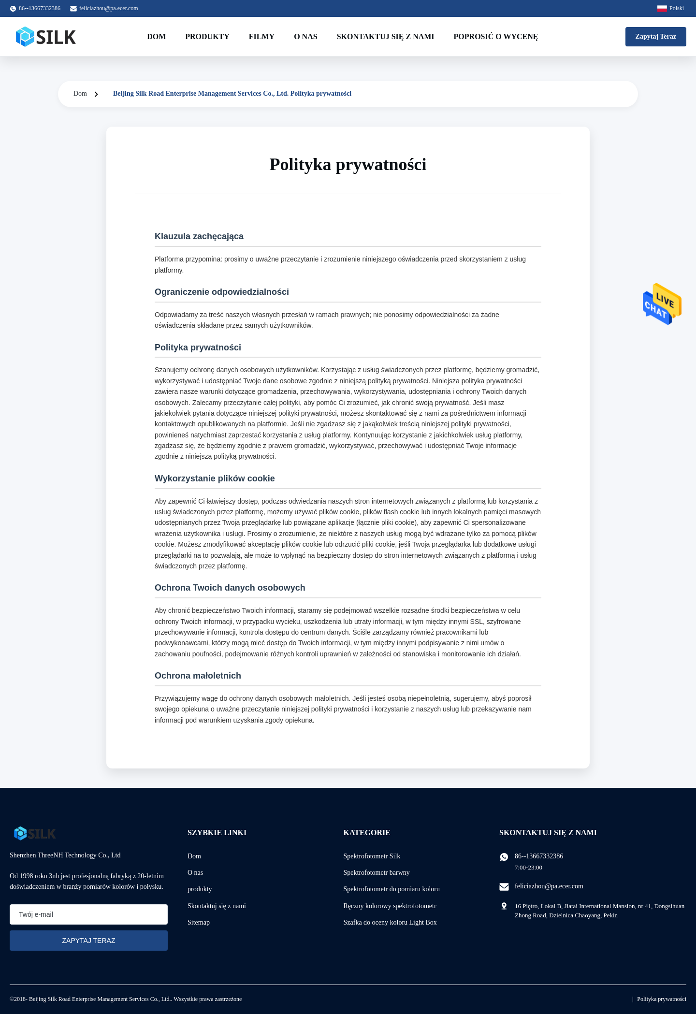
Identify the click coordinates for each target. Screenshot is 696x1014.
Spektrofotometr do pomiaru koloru (392, 889)
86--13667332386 (539, 856)
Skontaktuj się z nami (386, 36)
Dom (156, 36)
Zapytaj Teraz (656, 36)
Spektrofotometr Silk (372, 856)
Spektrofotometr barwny (377, 872)
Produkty (207, 36)
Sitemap (199, 922)
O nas (305, 36)
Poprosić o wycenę (496, 36)
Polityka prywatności (661, 999)
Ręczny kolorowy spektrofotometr (390, 906)
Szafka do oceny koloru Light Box (390, 922)
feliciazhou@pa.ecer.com (108, 8)
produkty (200, 889)
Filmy (262, 36)
